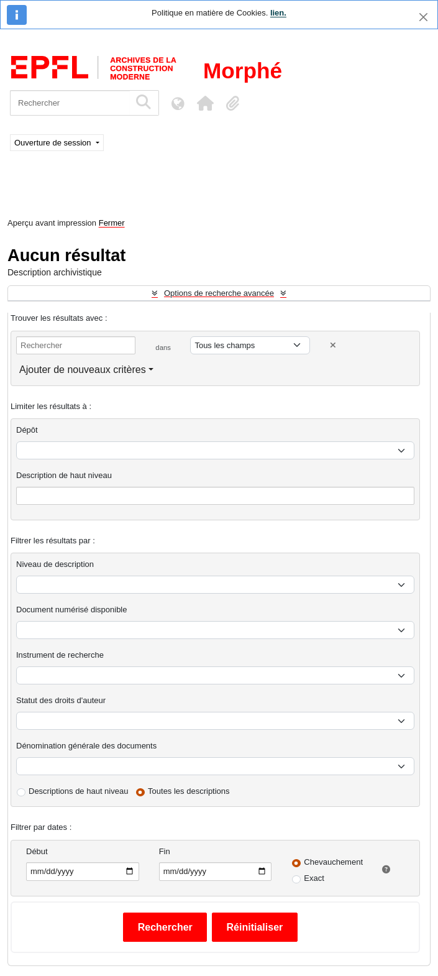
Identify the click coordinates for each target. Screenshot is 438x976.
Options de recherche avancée (219, 293)
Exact (314, 878)
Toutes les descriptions (189, 791)
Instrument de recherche (60, 655)
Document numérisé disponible (71, 609)
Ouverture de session (53, 142)
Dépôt (27, 430)
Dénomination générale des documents (86, 745)
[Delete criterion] (333, 345)
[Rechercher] (70, 103)
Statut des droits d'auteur (61, 700)
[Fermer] (423, 17)
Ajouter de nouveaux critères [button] (82, 369)
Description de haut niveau (64, 475)
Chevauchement (333, 862)
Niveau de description (55, 564)
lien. (278, 12)
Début (37, 851)
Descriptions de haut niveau (78, 791)
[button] (205, 103)
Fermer (112, 223)
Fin (164, 851)
